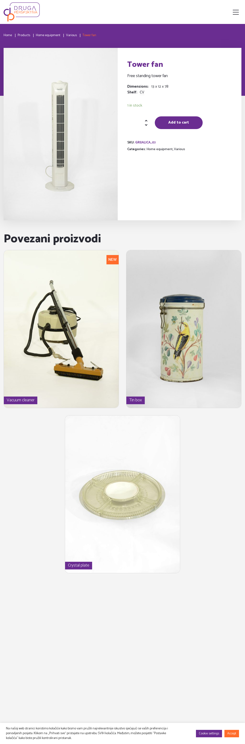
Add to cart (178, 122)
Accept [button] (231, 733)
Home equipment (159, 149)
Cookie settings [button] (209, 733)
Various (179, 149)
